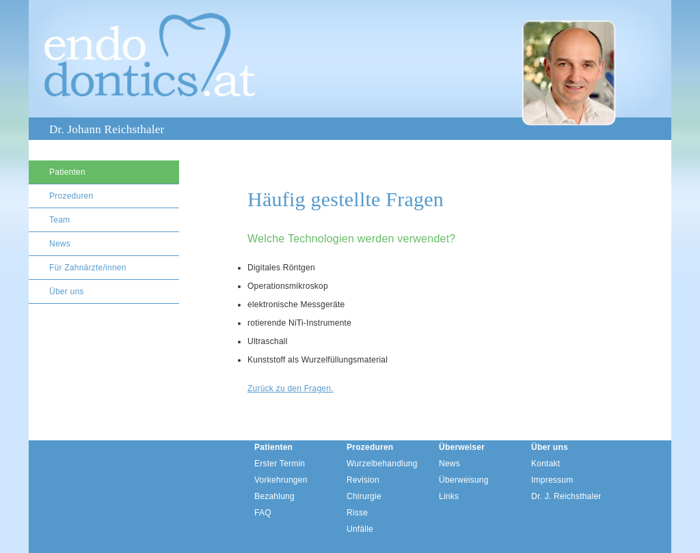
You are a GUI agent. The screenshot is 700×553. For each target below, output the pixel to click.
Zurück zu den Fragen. (290, 388)
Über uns (66, 291)
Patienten (67, 172)
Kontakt (545, 463)
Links (449, 496)
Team (59, 220)
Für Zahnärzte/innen (87, 267)
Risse (357, 512)
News (59, 244)
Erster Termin (279, 463)
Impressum (552, 480)
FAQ (262, 512)
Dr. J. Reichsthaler (566, 496)
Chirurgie (364, 496)
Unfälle (360, 529)
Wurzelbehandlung (382, 463)
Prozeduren (71, 196)
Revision (363, 480)
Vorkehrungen (281, 480)
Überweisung (464, 480)
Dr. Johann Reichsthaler (106, 129)
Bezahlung (274, 496)
